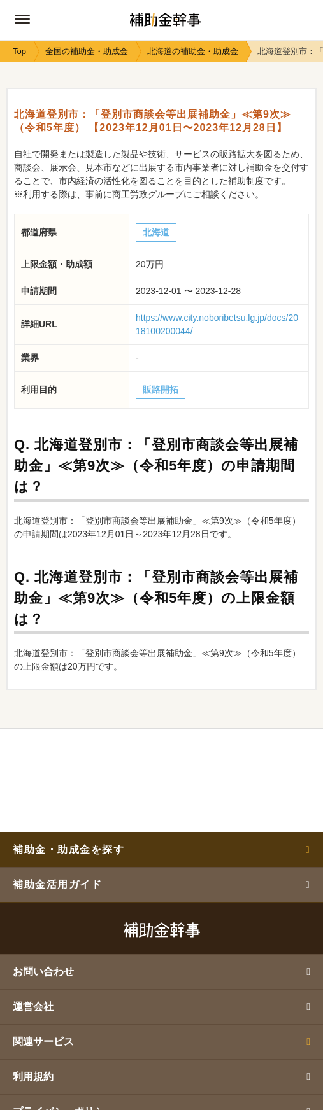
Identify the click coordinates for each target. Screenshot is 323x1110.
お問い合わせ (161, 971)
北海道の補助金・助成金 (192, 51)
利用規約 (161, 1076)
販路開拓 (160, 389)
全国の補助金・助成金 (86, 51)
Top (19, 51)
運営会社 (161, 1006)
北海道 (156, 232)
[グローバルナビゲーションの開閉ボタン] (22, 19)
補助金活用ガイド (161, 884)
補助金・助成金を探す (161, 849)
